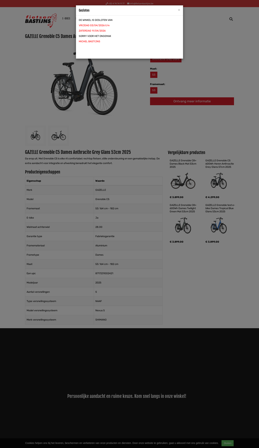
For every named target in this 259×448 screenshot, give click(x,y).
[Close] (179, 10)
